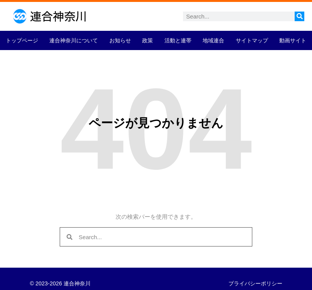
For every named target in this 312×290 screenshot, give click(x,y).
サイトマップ (252, 40)
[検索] (299, 16)
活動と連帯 (177, 40)
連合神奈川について (73, 40)
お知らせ (120, 40)
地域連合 (213, 40)
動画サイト (292, 40)
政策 (147, 40)
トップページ (22, 40)
